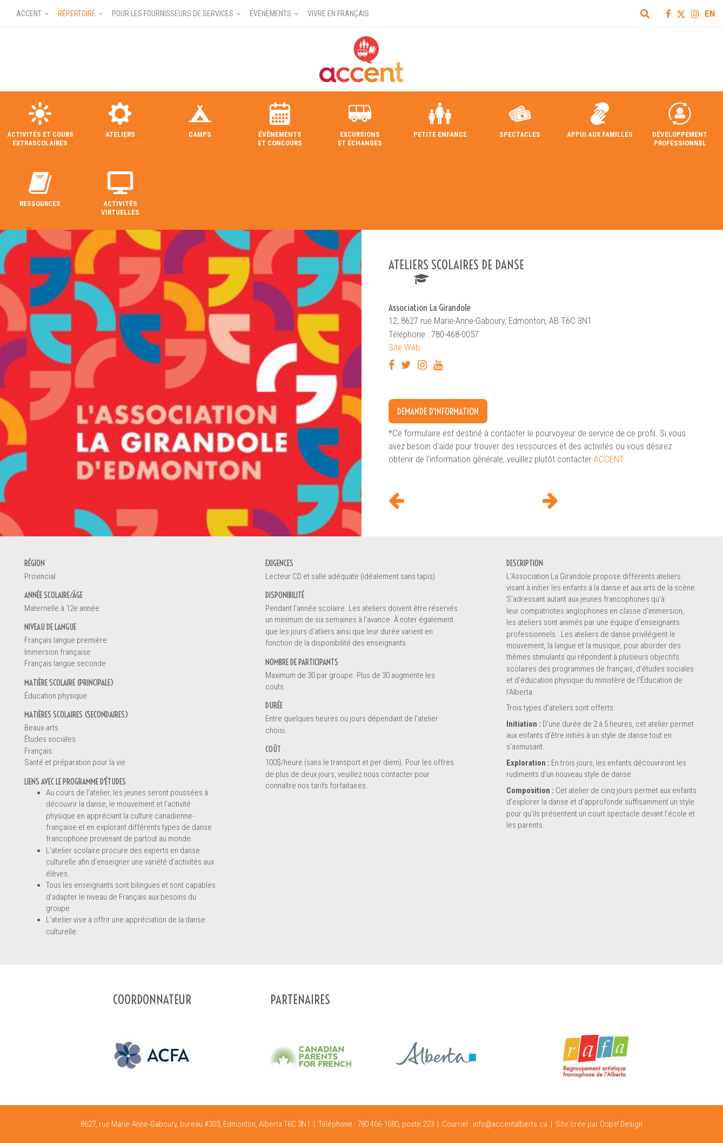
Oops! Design (621, 1124)
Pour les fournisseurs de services (172, 13)
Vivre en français (338, 13)
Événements (270, 13)
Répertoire (77, 13)
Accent (29, 13)
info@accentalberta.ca (510, 1124)
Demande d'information (438, 411)
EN (710, 13)
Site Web (404, 347)
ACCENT (608, 459)
